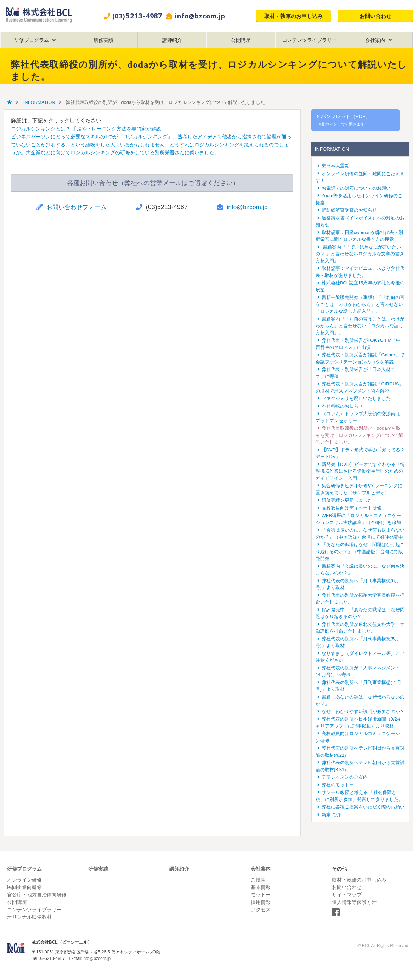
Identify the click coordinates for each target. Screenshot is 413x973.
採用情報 (261, 902)
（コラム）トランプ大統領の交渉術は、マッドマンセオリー (360, 417)
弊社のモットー (338, 785)
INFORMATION (39, 102)
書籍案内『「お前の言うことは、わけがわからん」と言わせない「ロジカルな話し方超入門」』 (360, 325)
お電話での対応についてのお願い (356, 188)
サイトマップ (347, 894)
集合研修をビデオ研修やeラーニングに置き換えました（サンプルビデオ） (359, 489)
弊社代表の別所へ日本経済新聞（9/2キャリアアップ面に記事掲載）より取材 (359, 722)
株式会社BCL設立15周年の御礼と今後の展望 (360, 286)
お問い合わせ (375, 16)
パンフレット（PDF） (344, 119)
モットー (261, 894)
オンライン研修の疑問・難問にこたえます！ (360, 177)
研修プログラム (31, 40)
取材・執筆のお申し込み (293, 16)
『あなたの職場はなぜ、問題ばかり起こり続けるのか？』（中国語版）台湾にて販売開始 (360, 551)
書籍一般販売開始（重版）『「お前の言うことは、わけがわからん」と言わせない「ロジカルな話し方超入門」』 (360, 304)
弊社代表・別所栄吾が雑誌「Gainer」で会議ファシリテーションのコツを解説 (360, 358)
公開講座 (241, 40)
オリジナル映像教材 (29, 917)
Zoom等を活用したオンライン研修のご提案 (359, 199)
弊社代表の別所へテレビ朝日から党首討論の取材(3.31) (360, 766)
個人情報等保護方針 (354, 902)
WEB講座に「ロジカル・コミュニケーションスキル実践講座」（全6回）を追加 (358, 519)
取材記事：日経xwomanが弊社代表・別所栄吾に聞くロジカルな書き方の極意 (359, 236)
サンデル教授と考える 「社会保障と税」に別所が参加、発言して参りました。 (359, 796)
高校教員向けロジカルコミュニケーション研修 (360, 737)
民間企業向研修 (24, 887)
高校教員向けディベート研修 (351, 508)
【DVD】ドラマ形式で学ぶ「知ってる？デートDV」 (360, 453)
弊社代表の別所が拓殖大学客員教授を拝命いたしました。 (360, 599)
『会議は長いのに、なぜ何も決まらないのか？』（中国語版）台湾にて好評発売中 (360, 533)
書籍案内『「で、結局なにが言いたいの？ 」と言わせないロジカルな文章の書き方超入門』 (360, 253)
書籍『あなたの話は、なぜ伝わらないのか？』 (360, 700)
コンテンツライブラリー (309, 40)
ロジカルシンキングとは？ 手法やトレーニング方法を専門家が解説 (91, 129)
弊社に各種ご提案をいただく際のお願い (363, 807)
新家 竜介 (331, 814)
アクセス (261, 909)
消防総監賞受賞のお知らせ (349, 210)
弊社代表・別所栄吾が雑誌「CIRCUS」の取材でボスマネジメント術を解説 (360, 387)
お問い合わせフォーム (77, 207)
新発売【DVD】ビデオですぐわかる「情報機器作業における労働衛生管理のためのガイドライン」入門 (360, 471)
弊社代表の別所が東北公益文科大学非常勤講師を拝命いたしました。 (360, 628)
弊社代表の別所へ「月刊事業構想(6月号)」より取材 (358, 584)
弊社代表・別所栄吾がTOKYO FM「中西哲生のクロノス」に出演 (358, 344)
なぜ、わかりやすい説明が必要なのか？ (363, 711)
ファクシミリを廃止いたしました (356, 398)
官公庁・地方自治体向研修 (37, 894)
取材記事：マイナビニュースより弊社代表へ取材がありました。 (360, 272)
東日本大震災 (335, 165)
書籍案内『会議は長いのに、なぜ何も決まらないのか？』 (360, 569)
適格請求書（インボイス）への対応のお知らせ (360, 221)
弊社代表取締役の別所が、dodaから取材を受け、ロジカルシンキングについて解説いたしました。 (359, 435)
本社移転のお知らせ (342, 406)
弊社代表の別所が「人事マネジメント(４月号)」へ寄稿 (358, 671)
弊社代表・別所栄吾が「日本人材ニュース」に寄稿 (360, 373)
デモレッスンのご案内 (345, 777)
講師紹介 (172, 40)
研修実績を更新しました (347, 500)
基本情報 (261, 887)
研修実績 (103, 40)
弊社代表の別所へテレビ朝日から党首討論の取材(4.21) (360, 751)
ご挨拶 (258, 880)
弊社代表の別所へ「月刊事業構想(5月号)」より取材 (358, 642)
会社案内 (375, 40)
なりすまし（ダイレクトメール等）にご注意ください (360, 657)
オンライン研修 (24, 880)
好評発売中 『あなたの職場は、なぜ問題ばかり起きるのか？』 (360, 613)
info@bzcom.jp (200, 16)
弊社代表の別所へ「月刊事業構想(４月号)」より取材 (358, 686)
